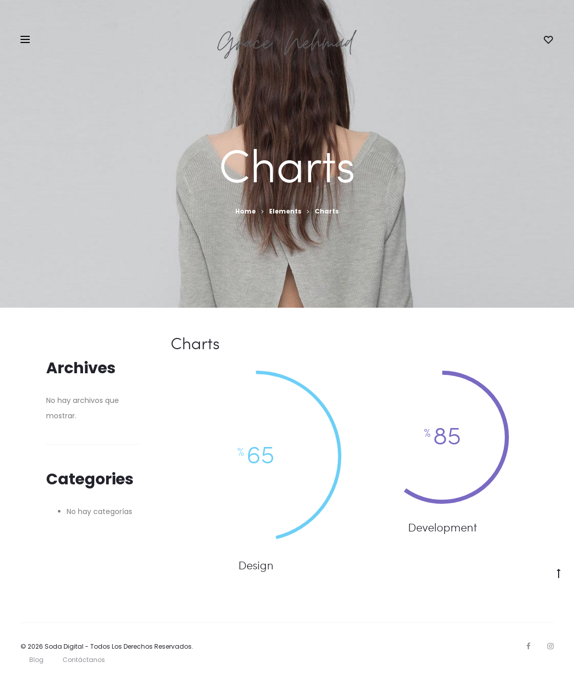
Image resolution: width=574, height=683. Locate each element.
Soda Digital (64, 646)
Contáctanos (84, 659)
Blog (36, 659)
